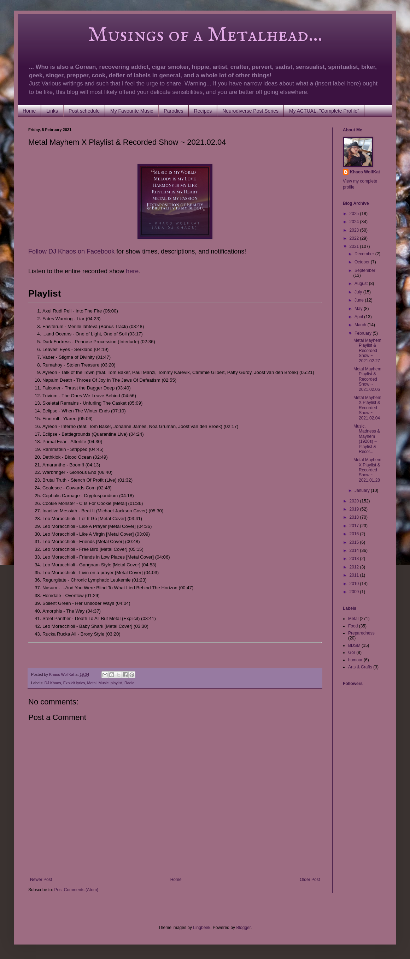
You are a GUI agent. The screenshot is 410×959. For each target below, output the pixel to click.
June (360, 300)
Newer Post (41, 879)
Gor (351, 652)
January (363, 490)
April (359, 316)
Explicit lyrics (74, 683)
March (361, 324)
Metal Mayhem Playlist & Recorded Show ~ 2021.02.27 (367, 350)
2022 (355, 238)
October (363, 262)
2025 (355, 213)
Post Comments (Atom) (76, 889)
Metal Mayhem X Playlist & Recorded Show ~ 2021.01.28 (367, 470)
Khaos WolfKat (365, 171)
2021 (355, 246)
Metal (91, 683)
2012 (355, 567)
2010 (355, 583)
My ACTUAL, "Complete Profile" (324, 111)
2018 (355, 517)
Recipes (203, 111)
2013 (355, 558)
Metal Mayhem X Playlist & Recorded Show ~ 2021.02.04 (367, 408)
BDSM (354, 645)
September (365, 270)
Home (29, 111)
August (362, 283)
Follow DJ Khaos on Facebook (71, 251)
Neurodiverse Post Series (250, 111)
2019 (355, 509)
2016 (355, 533)
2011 (355, 575)
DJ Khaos (53, 683)
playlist (116, 683)
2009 (355, 591)
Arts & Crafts (360, 667)
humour (355, 659)
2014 (355, 550)
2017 (355, 525)
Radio (129, 683)
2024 (355, 221)
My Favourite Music (131, 111)
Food (353, 626)
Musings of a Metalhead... (175, 35)
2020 (355, 501)
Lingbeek (201, 927)
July (359, 292)
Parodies (173, 111)
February (364, 333)
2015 (355, 542)
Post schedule (84, 111)
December (365, 253)
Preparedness (361, 633)
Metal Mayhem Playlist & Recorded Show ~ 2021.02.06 (367, 379)
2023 (355, 230)
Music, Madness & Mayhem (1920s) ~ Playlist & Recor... (366, 439)
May (359, 308)
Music (104, 683)
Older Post (310, 879)
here (132, 271)
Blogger (243, 927)
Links (52, 111)
